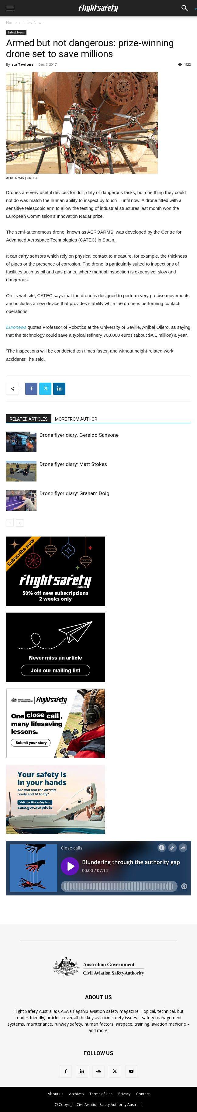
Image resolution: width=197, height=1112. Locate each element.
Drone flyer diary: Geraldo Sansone (79, 435)
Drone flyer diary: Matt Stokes (73, 464)
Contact (143, 1093)
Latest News (32, 22)
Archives (76, 1093)
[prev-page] (10, 523)
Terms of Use (100, 1093)
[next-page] (19, 523)
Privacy (124, 1093)
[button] (10, 8)
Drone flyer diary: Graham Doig (74, 493)
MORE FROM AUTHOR (76, 419)
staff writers (22, 64)
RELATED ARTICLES (29, 419)
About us (55, 1093)
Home (11, 22)
